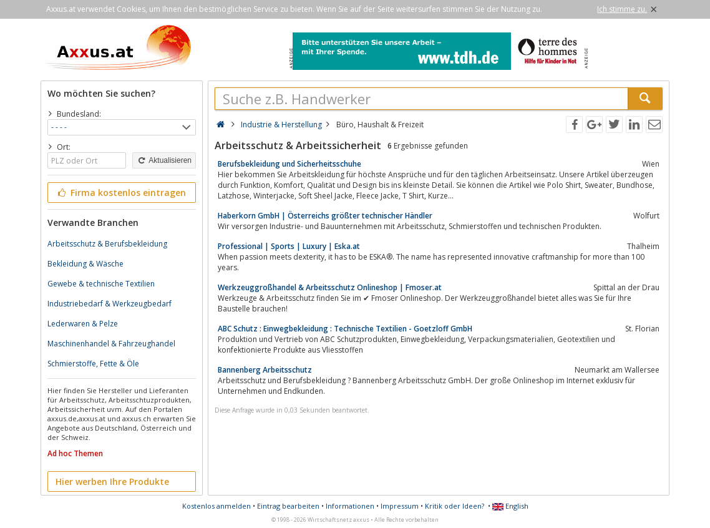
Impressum (400, 506)
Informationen (350, 506)
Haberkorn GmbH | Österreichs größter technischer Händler (325, 215)
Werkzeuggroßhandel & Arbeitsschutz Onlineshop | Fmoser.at (330, 287)
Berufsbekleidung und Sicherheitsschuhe (289, 164)
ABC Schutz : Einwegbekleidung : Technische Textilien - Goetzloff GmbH (345, 328)
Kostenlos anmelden (216, 506)
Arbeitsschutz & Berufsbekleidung (107, 243)
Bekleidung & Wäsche (85, 263)
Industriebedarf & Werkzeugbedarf (109, 303)
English (510, 506)
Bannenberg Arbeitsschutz (265, 369)
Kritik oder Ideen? (454, 506)
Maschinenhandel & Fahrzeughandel (111, 343)
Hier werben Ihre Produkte (112, 481)
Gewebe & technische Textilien (101, 283)
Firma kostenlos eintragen (121, 192)
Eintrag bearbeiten (288, 506)
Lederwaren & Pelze (82, 323)
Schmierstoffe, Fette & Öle (93, 363)
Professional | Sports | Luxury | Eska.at (289, 246)
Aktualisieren (164, 160)
